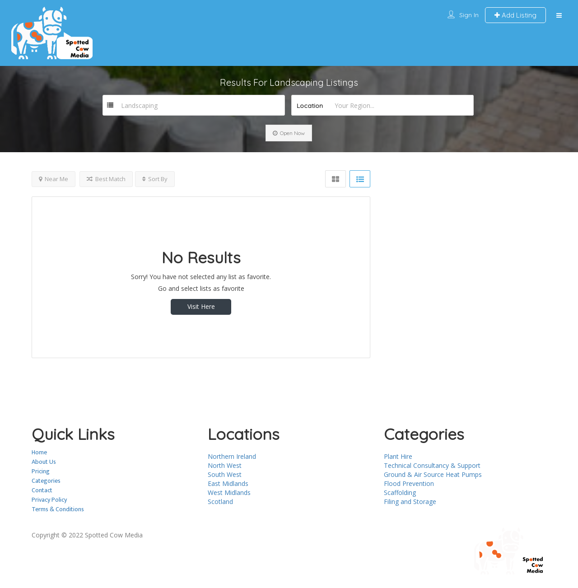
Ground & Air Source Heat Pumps (433, 474)
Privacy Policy (49, 500)
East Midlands (228, 483)
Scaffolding (400, 492)
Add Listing (515, 15)
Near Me (53, 179)
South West (225, 474)
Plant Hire (398, 456)
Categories (46, 481)
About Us (44, 462)
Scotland (220, 501)
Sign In (469, 15)
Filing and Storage (410, 501)
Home (39, 452)
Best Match (106, 179)
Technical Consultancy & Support (432, 465)
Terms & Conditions (58, 509)
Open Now (289, 133)
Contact (42, 490)
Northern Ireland (232, 456)
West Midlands (229, 492)
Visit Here (201, 306)
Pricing (41, 471)
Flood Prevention (409, 483)
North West (225, 465)
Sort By (155, 179)
